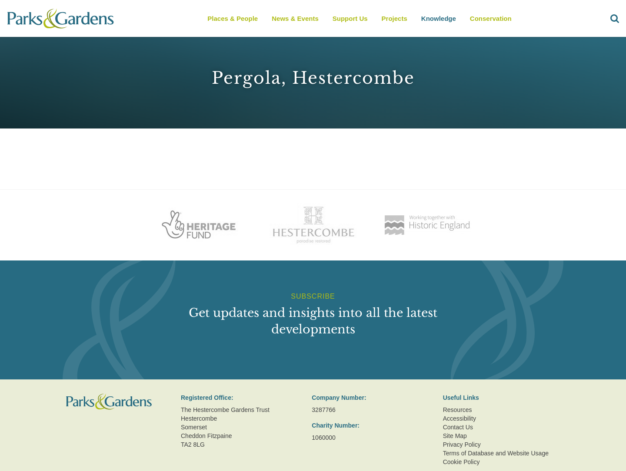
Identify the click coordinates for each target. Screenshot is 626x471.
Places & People (232, 18)
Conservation (491, 18)
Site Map (455, 435)
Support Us (350, 18)
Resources (457, 409)
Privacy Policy (462, 444)
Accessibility (459, 418)
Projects (394, 18)
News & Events (295, 18)
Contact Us (458, 427)
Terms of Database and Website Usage (496, 453)
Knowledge (438, 18)
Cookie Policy (461, 461)
